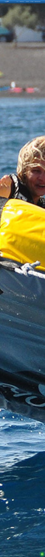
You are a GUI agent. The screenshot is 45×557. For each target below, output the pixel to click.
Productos (22, 1)
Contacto (27, 1)
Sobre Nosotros (37, 1)
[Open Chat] (42, 554)
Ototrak (31, 1)
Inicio (17, 1)
